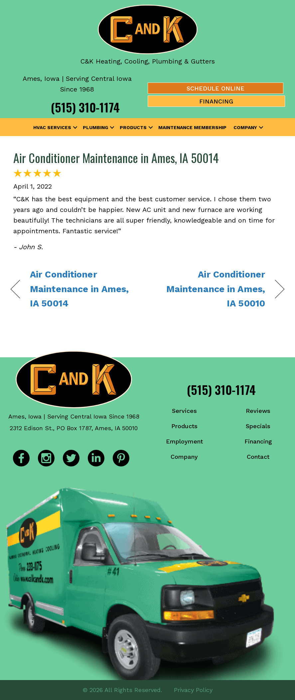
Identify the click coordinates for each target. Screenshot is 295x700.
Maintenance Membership (192, 127)
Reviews (258, 410)
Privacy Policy (193, 689)
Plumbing (95, 127)
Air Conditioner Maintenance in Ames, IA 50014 (116, 157)
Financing (258, 441)
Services (184, 410)
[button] (75, 127)
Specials (258, 426)
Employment (184, 441)
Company (245, 127)
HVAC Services (52, 127)
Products (133, 127)
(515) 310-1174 (85, 107)
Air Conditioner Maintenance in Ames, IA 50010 (210, 288)
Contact (258, 456)
